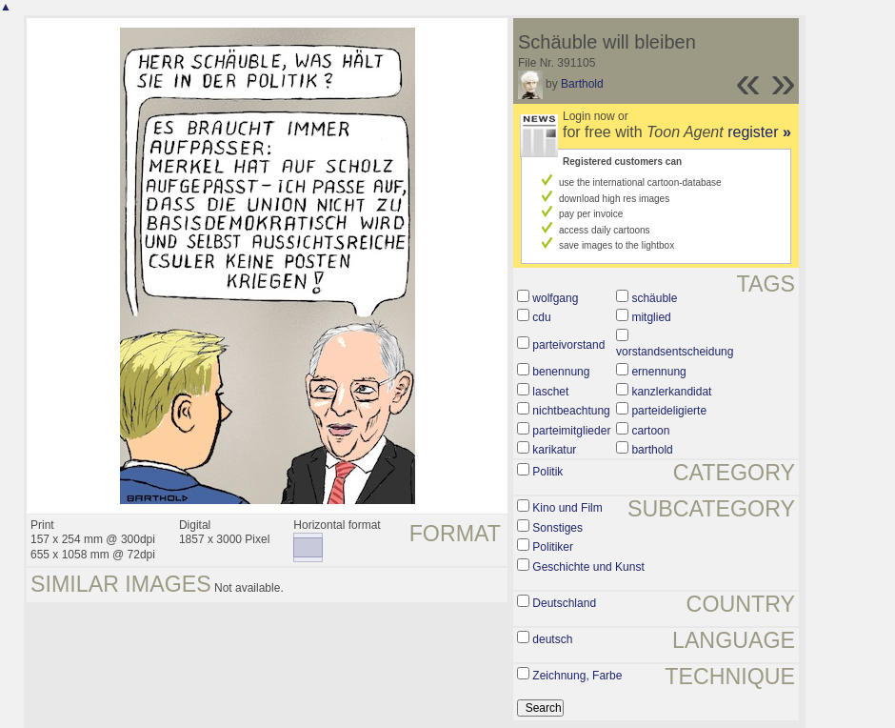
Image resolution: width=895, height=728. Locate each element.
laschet (550, 391)
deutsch (552, 639)
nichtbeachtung (570, 410)
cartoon (650, 430)
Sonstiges (557, 528)
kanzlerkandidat (671, 391)
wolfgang (555, 298)
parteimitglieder (571, 430)
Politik (547, 471)
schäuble (654, 298)
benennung (560, 371)
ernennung (658, 371)
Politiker (552, 547)
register (759, 132)
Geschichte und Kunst (588, 567)
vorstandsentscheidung (674, 351)
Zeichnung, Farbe (577, 675)
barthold (651, 449)
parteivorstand (568, 345)
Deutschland (564, 603)
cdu (541, 317)
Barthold (582, 84)
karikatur (554, 449)
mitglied (650, 317)
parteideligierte (668, 410)
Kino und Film (567, 508)
